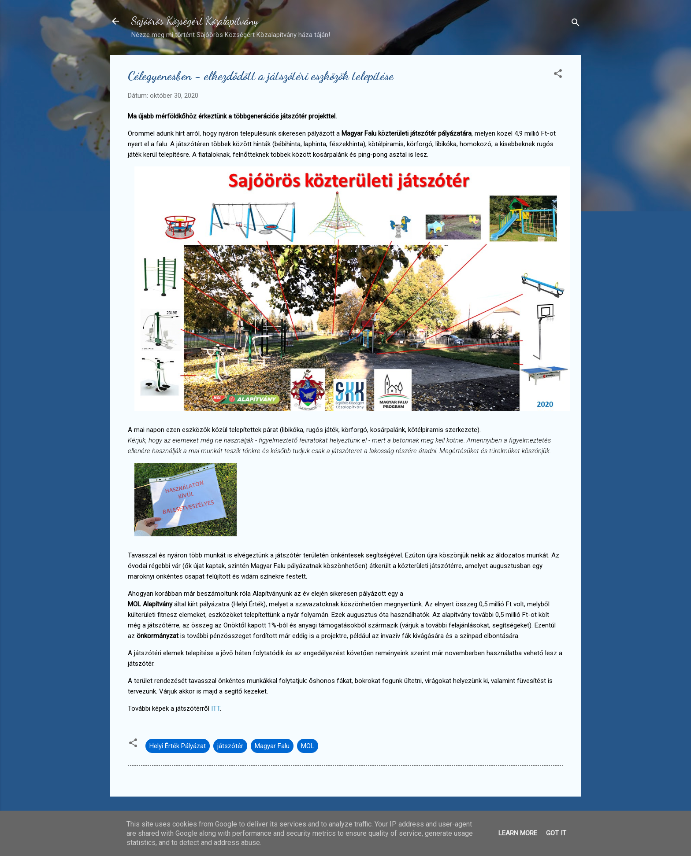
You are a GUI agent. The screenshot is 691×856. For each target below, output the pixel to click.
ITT (215, 708)
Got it (556, 833)
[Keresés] (575, 24)
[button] (558, 75)
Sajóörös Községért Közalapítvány (194, 21)
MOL (307, 746)
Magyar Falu (272, 746)
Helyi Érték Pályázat (177, 746)
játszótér (230, 746)
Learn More (517, 833)
